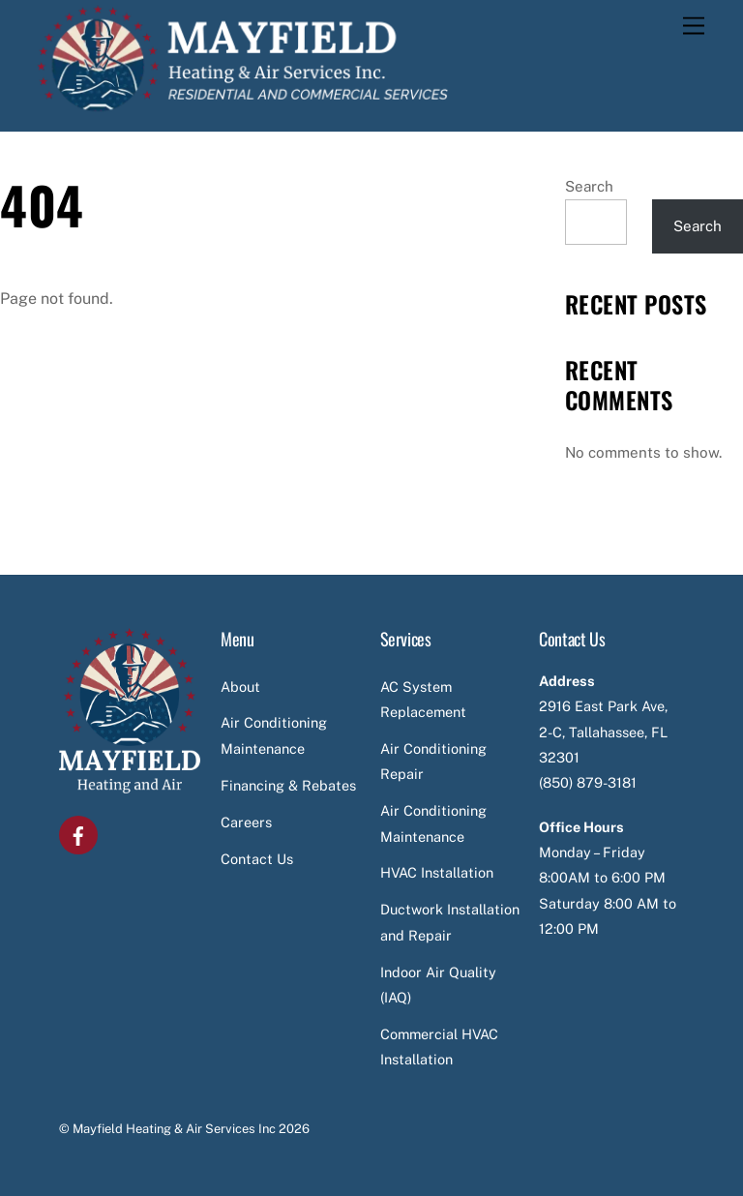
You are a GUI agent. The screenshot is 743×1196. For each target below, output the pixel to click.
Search (589, 186)
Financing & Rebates (288, 785)
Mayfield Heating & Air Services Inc (174, 1128)
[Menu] (693, 26)
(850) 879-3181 (588, 782)
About (240, 686)
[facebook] (78, 833)
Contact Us (257, 859)
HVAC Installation (436, 872)
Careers (246, 822)
